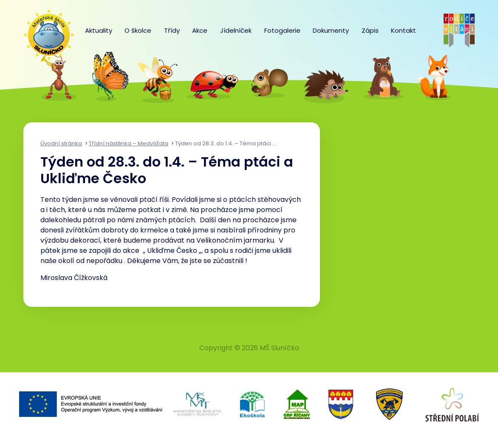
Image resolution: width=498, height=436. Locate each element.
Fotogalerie (282, 30)
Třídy (172, 30)
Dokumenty (331, 30)
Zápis (370, 30)
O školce (137, 30)
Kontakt (403, 30)
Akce (199, 30)
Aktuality (98, 30)
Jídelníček (236, 30)
